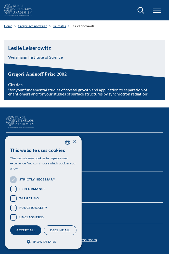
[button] (157, 10)
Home (8, 26)
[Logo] (18, 10)
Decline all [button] (60, 230)
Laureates (59, 26)
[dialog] (43, 192)
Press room (87, 239)
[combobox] (67, 142)
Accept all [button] (25, 230)
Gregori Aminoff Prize (32, 26)
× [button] (74, 142)
